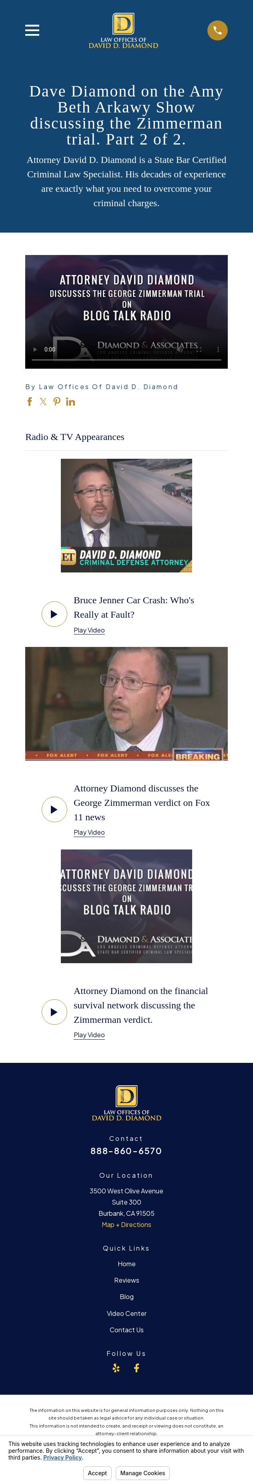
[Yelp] (116, 1368)
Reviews (126, 1280)
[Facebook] (136, 1368)
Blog (127, 1296)
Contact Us (127, 1329)
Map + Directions (126, 1224)
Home (127, 1263)
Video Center (127, 1313)
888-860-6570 (126, 1150)
